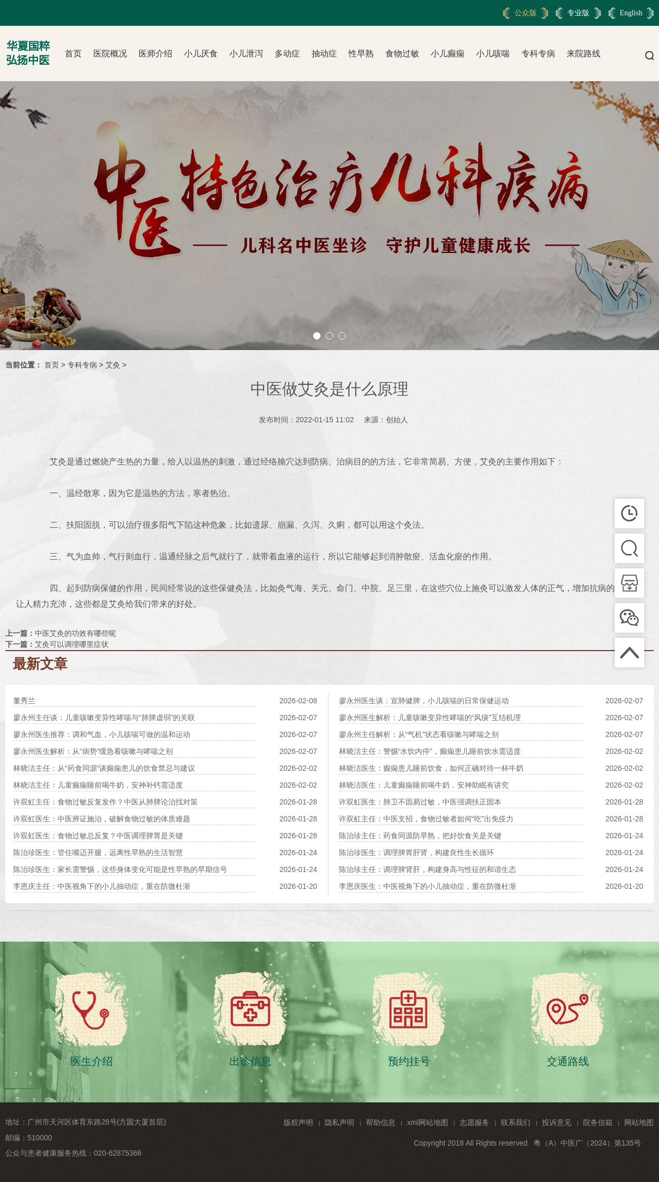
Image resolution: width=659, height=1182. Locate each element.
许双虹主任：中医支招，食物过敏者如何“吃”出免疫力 (426, 819)
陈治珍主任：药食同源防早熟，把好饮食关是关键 (420, 835)
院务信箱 (598, 1122)
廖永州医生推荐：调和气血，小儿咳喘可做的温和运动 (101, 734)
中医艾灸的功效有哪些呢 (75, 633)
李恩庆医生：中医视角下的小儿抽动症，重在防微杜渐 (427, 886)
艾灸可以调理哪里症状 (72, 644)
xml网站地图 (427, 1122)
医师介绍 (155, 53)
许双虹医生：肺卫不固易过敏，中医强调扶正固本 (420, 802)
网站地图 (639, 1122)
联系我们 (515, 1122)
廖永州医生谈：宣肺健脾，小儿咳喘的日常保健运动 (424, 700)
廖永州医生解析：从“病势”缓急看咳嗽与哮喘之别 (93, 751)
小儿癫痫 (447, 53)
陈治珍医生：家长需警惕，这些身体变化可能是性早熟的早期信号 (120, 869)
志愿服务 (474, 1122)
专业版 (578, 13)
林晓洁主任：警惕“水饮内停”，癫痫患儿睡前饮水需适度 (430, 751)
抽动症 (324, 53)
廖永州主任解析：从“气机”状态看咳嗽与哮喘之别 (419, 734)
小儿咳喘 (493, 53)
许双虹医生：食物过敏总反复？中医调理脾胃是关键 (98, 835)
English (631, 13)
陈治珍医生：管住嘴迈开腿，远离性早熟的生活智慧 (98, 852)
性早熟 (361, 53)
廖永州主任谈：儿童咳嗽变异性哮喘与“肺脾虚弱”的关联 (104, 717)
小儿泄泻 (246, 53)
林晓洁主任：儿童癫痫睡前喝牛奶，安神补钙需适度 (98, 785)
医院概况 (110, 53)
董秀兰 (24, 700)
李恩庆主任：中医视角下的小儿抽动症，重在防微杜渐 (101, 886)
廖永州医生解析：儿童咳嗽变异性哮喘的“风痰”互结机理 (430, 717)
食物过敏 (402, 53)
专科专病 (538, 53)
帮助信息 (380, 1122)
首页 (73, 53)
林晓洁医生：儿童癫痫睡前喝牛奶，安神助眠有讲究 (424, 785)
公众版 (526, 13)
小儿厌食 (201, 53)
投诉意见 (556, 1122)
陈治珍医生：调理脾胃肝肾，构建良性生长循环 (416, 852)
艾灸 (112, 365)
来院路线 (583, 53)
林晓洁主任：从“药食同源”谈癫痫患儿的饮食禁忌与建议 (104, 768)
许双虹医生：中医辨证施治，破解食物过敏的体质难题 (101, 819)
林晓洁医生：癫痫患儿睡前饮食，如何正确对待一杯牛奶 (431, 768)
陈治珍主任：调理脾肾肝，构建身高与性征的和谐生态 (427, 869)
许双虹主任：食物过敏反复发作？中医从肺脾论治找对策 (105, 802)
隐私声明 (339, 1122)
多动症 (287, 53)
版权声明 (298, 1122)
